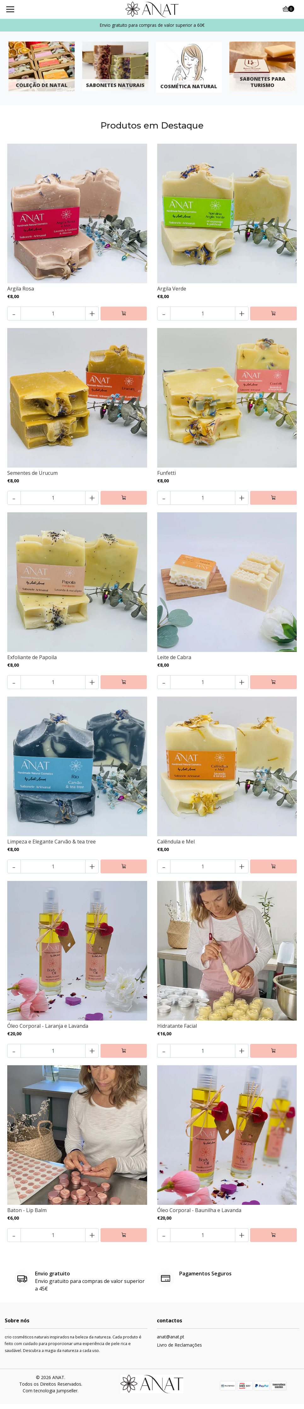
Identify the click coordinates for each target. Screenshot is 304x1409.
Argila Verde (171, 289)
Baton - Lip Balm (27, 1215)
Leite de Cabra (174, 659)
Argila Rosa (20, 289)
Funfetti (166, 474)
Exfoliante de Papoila (32, 659)
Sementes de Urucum (32, 474)
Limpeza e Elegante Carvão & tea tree (51, 844)
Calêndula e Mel (176, 844)
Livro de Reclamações (179, 1350)
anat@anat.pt (170, 1342)
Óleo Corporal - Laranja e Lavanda (47, 1029)
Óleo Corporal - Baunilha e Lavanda (199, 1215)
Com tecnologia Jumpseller (50, 1396)
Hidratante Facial (177, 1029)
